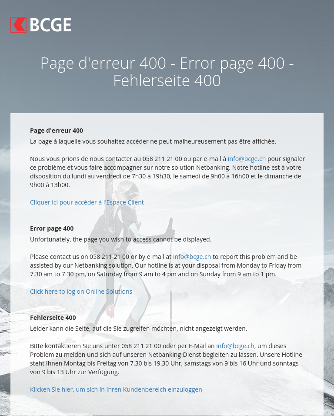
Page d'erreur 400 (56, 130)
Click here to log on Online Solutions (81, 291)
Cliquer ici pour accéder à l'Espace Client (87, 202)
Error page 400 (51, 228)
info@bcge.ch (247, 158)
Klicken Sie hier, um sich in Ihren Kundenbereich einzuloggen (116, 389)
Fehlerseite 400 (53, 317)
